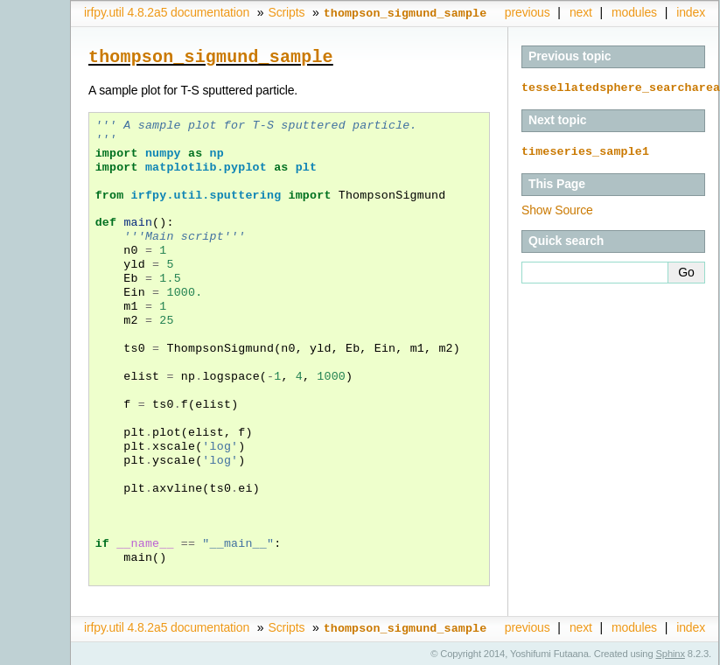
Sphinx (670, 652)
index (690, 12)
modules (634, 12)
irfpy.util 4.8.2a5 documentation (166, 12)
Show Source (557, 208)
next (581, 12)
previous (527, 12)
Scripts (286, 12)
